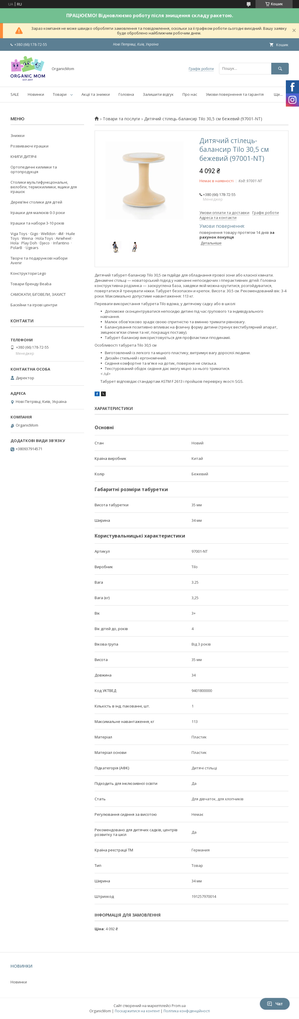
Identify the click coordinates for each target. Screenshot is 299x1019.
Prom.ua (179, 1005)
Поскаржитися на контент (137, 1010)
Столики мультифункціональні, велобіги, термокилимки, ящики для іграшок (44, 187)
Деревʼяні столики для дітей (36, 202)
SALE (15, 94)
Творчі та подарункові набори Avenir (39, 260)
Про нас (189, 94)
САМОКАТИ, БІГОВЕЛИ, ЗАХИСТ (38, 294)
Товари (60, 94)
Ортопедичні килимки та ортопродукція (34, 169)
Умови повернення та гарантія (235, 94)
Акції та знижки (95, 94)
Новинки (36, 94)
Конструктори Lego (28, 273)
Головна (126, 94)
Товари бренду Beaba (31, 283)
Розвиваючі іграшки (29, 146)
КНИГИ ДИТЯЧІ (23, 156)
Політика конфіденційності (187, 1010)
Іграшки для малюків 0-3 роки (38, 212)
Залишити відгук (158, 94)
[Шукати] (280, 68)
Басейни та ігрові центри (34, 304)
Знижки (18, 135)
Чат (275, 1003)
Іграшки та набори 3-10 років (37, 223)
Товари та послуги (121, 118)
